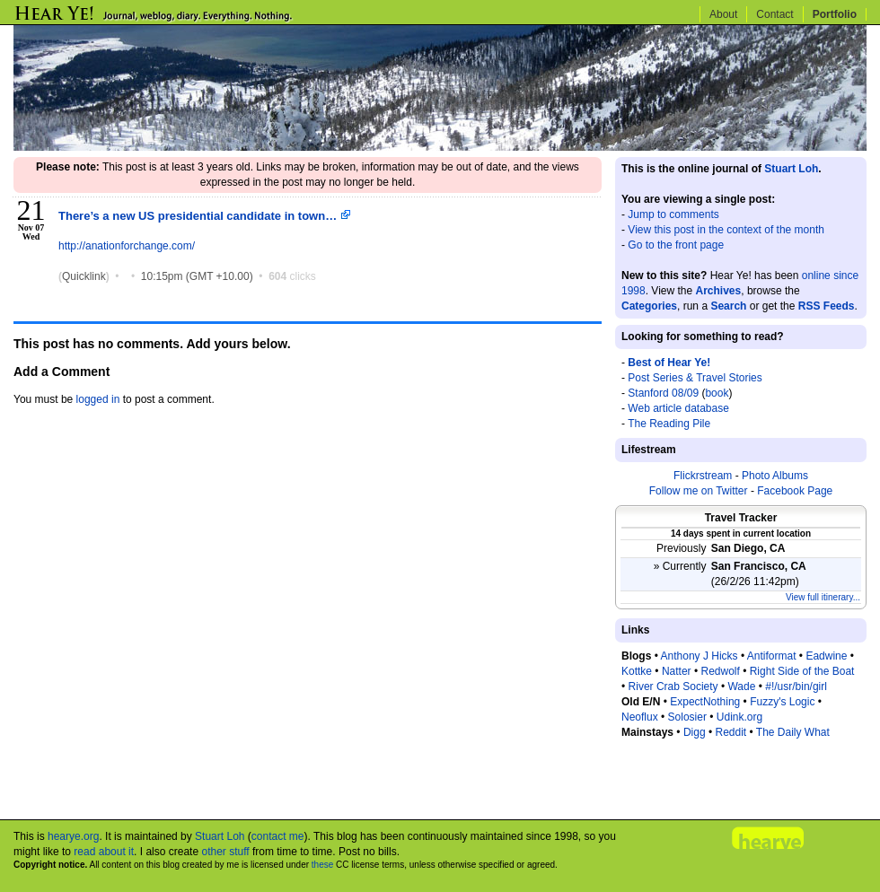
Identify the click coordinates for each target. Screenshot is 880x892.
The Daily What (793, 732)
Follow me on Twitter (698, 491)
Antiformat (771, 656)
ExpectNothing (705, 701)
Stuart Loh (791, 168)
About (723, 14)
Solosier (687, 717)
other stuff (225, 851)
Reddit (730, 732)
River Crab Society (673, 686)
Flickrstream (702, 475)
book (716, 393)
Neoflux (639, 717)
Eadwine (826, 656)
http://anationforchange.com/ (126, 246)
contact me (277, 836)
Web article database (678, 408)
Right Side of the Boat (802, 671)
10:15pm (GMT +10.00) (198, 276)
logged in (98, 399)
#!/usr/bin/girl (796, 686)
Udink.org (739, 717)
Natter (676, 671)
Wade (741, 686)
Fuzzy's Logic (782, 701)
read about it (104, 851)
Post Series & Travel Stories (694, 378)
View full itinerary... (823, 597)
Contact (774, 14)
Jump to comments (673, 214)
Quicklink (84, 276)
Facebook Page (794, 491)
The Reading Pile (669, 423)
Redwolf (719, 671)
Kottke (636, 671)
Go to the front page (676, 245)
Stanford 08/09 (663, 393)
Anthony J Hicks (699, 656)
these (322, 865)
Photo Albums (775, 475)
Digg (694, 732)
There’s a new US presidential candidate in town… (204, 216)
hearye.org (73, 836)
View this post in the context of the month (726, 229)
